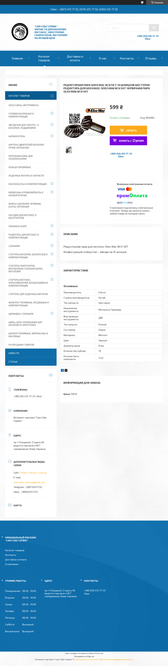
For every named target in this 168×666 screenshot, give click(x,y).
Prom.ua (99, 653)
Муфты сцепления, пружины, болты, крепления (25, 205)
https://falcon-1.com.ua (33, 472)
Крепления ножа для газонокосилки (21, 157)
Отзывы (150, 58)
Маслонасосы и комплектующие (28, 184)
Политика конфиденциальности (117, 659)
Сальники (14, 246)
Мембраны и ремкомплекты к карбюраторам (26, 194)
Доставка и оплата (75, 58)
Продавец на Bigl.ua (84, 656)
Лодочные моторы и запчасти (26, 175)
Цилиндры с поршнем (21, 313)
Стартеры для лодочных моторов (28, 294)
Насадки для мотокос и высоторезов (22, 216)
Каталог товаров (44, 58)
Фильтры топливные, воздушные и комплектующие (29, 304)
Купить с (131, 140)
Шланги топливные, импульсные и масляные (28, 335)
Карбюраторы (17, 136)
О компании (11, 564)
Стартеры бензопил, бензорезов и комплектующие (28, 256)
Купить (131, 130)
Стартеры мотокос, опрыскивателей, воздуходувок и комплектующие (28, 282)
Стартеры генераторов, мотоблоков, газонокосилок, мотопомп (26, 268)
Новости (14, 353)
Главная (17, 58)
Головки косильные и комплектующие (21, 115)
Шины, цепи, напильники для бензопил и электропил (25, 324)
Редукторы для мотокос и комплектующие (24, 236)
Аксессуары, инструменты (24, 105)
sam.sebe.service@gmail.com (29, 482)
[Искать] (154, 27)
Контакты (127, 58)
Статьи (13, 361)
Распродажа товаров (21, 344)
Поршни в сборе (18, 226)
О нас (103, 58)
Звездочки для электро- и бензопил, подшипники (24, 126)
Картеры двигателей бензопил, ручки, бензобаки (26, 146)
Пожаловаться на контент (87, 659)
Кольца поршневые (20, 167)
